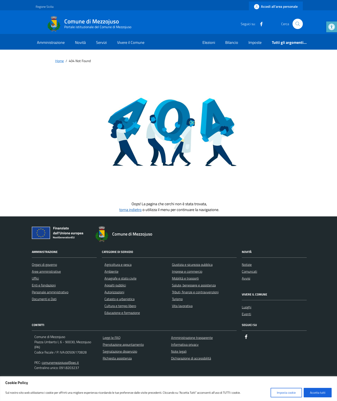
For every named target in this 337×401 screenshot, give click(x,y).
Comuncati (249, 271)
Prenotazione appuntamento (123, 344)
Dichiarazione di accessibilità (191, 358)
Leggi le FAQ (112, 337)
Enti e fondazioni (44, 285)
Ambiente (111, 271)
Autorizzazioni (114, 292)
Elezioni (208, 42)
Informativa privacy (185, 344)
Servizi (101, 42)
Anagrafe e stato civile (120, 278)
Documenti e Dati (44, 299)
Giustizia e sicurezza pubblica (192, 264)
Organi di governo (44, 264)
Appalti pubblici (115, 285)
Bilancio (231, 42)
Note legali (179, 351)
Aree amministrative (46, 271)
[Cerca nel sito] (298, 24)
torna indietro (130, 210)
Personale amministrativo (50, 292)
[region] (168, 388)
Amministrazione (51, 42)
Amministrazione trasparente (192, 337)
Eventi (246, 314)
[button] (331, 26)
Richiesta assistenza (117, 358)
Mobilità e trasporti (185, 278)
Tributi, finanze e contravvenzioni (195, 292)
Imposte (255, 42)
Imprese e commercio (187, 271)
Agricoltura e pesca (118, 264)
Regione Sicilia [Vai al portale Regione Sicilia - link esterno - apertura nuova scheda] (45, 6)
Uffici (35, 278)
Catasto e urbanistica (119, 299)
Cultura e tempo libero (120, 305)
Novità (80, 42)
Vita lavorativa (182, 305)
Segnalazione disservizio (120, 351)
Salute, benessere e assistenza (194, 285)
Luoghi (246, 307)
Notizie (247, 264)
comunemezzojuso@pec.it (60, 362)
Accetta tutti (317, 392)
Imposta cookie (286, 392)
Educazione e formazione (122, 312)
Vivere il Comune (130, 42)
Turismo (177, 299)
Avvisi (246, 278)
